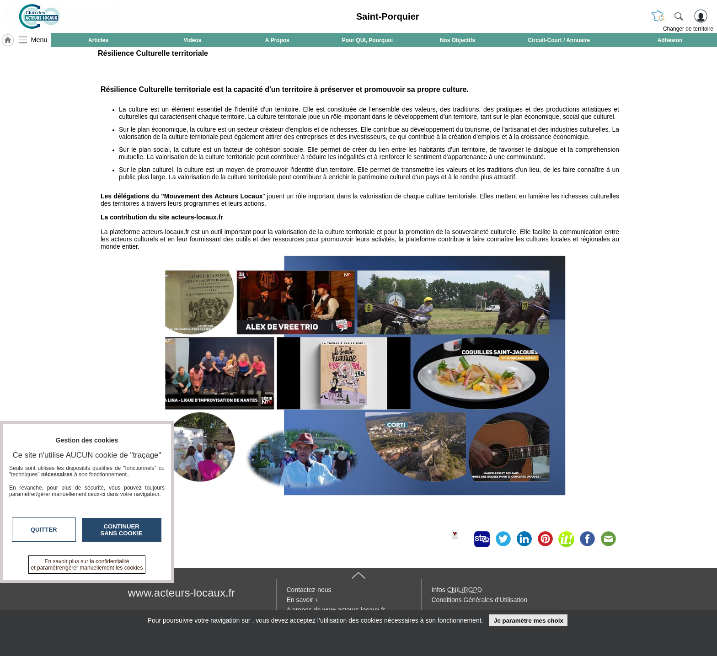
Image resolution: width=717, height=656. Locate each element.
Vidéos (192, 40)
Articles (98, 40)
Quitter (44, 529)
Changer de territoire (688, 29)
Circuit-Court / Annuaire (559, 40)
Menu (39, 39)
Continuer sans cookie (122, 530)
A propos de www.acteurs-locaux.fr (336, 609)
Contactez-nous (309, 589)
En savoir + (303, 599)
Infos (457, 589)
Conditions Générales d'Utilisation (480, 599)
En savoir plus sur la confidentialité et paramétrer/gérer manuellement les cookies (87, 564)
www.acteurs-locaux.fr (181, 593)
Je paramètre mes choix (528, 620)
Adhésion (670, 40)
